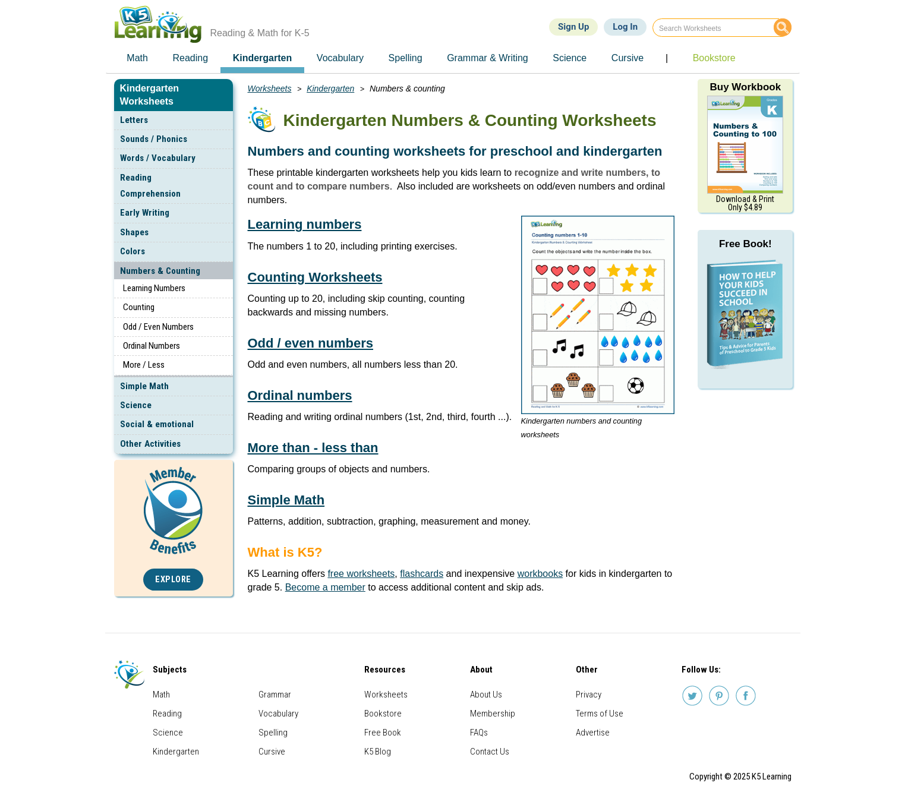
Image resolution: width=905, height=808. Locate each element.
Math (161, 694)
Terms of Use (599, 713)
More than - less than (313, 447)
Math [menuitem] (137, 58)
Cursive (271, 751)
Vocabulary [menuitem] (340, 58)
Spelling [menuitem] (405, 58)
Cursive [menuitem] (627, 58)
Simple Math (144, 386)
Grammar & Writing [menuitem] (487, 58)
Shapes (134, 232)
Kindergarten (330, 88)
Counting (138, 307)
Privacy (588, 694)
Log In (625, 26)
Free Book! (745, 244)
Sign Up (573, 26)
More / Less (144, 364)
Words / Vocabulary (157, 158)
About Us (486, 694)
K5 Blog (377, 751)
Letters (134, 120)
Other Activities (150, 443)
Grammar (274, 694)
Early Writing (144, 212)
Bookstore (383, 713)
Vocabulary (278, 713)
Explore (173, 580)
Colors (132, 251)
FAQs (479, 732)
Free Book (382, 732)
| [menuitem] (667, 58)
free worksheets (361, 574)
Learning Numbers (154, 288)
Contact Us (489, 751)
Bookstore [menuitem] (714, 58)
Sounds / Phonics (153, 139)
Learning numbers (305, 224)
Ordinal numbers (300, 395)
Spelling (273, 732)
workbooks (540, 574)
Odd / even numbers (311, 343)
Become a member (325, 587)
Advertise (593, 732)
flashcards (421, 574)
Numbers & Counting (160, 271)
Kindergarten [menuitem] (262, 58)
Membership (492, 713)
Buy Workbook (745, 87)
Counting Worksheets (315, 277)
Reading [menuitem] (190, 58)
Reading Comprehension (150, 185)
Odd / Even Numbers (158, 326)
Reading (167, 713)
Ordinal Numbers (151, 345)
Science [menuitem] (569, 58)
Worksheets (270, 88)
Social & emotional (157, 424)
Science (136, 405)
